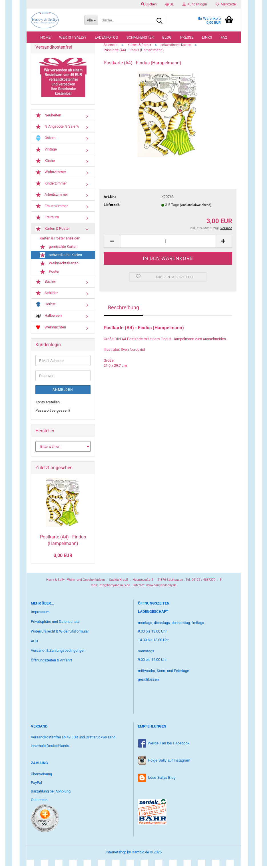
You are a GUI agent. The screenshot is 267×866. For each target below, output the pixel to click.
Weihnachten (50, 333)
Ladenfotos (106, 37)
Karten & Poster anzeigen (60, 245)
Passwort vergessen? (52, 417)
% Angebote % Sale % (57, 133)
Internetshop (116, 858)
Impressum (40, 618)
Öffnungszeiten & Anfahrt (51, 666)
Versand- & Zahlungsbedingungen (58, 657)
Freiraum (47, 223)
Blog (167, 37)
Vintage (46, 155)
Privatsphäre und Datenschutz (55, 628)
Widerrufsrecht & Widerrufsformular (60, 637)
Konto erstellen (47, 409)
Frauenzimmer (51, 212)
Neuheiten (48, 121)
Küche (45, 167)
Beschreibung (123, 314)
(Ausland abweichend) (195, 211)
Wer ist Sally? (72, 37)
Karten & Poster (52, 235)
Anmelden (63, 396)
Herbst (45, 311)
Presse (186, 37)
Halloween (48, 322)
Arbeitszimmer (51, 201)
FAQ (224, 37)
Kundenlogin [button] (194, 4)
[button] (169, 4)
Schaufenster (140, 37)
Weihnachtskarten (59, 269)
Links (207, 37)
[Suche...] (91, 20)
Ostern (45, 144)
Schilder (46, 299)
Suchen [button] (149, 4)
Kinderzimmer (51, 189)
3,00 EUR (63, 561)
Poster (49, 278)
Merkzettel (226, 4)
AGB (34, 647)
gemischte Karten (58, 253)
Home (45, 37)
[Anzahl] (168, 247)
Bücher (45, 288)
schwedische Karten (61, 261)
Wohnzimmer (50, 178)
